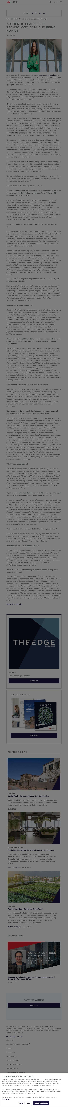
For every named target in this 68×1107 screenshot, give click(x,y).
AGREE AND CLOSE (41, 1103)
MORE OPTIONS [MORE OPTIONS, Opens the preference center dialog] (24, 1103)
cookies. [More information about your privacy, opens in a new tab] (6, 1099)
